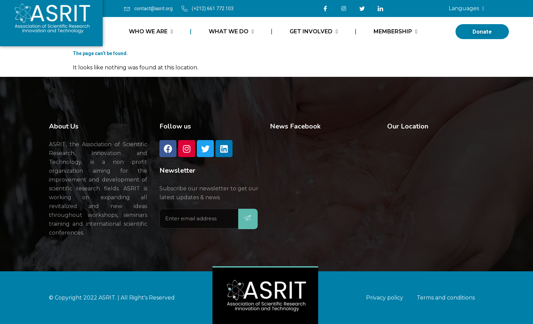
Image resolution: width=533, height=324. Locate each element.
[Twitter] (362, 8)
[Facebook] (325, 8)
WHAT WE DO (231, 31)
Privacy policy (384, 297)
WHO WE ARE (151, 31)
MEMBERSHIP (395, 31)
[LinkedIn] (380, 8)
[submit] (248, 219)
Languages (466, 8)
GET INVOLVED (314, 31)
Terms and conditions (446, 297)
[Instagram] (343, 8)
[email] (198, 218)
